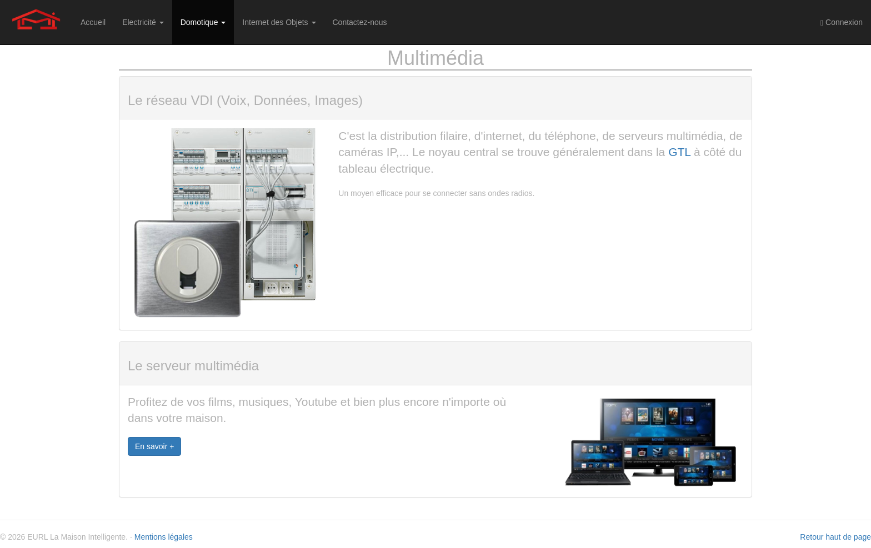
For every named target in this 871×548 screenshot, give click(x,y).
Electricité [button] (143, 22)
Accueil (93, 22)
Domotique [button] (203, 22)
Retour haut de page (835, 536)
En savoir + (154, 446)
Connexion (841, 22)
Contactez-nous (360, 22)
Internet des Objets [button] (279, 22)
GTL (679, 151)
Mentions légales (163, 536)
